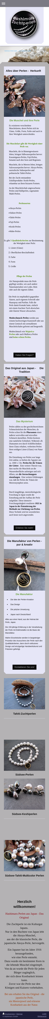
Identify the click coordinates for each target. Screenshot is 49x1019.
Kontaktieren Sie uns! (24, 667)
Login (44, 1014)
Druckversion (9, 1014)
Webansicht (42, 1016)
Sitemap (19, 1014)
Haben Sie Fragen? (24, 355)
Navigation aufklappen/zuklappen (24, 3)
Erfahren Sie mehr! (24, 528)
